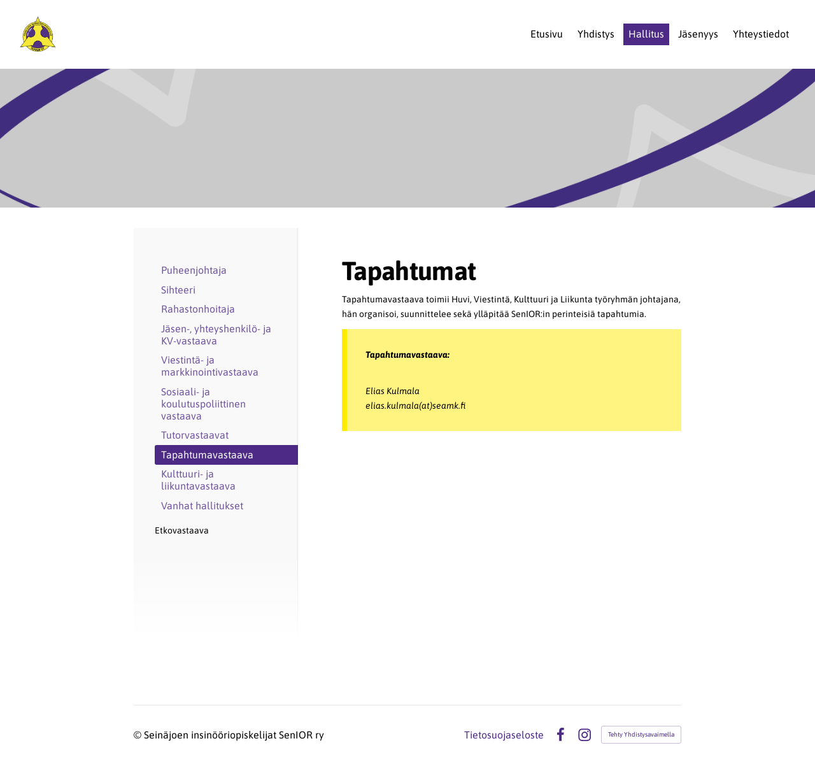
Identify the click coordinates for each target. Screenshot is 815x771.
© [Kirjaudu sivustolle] (139, 734)
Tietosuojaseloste (504, 735)
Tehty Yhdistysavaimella (641, 734)
